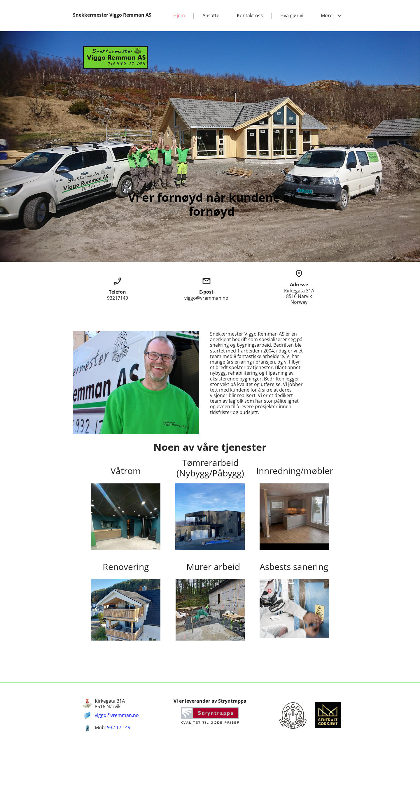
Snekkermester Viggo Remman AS (112, 15)
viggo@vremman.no (117, 715)
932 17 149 (118, 727)
